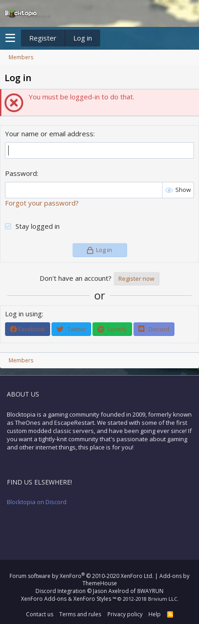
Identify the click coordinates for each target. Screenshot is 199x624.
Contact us (39, 614)
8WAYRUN (150, 591)
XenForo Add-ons (43, 599)
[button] (10, 38)
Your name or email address (49, 133)
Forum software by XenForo (81, 576)
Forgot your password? (42, 202)
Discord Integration (61, 591)
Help (154, 614)
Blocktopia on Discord (36, 502)
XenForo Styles (92, 599)
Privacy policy (125, 614)
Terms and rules (80, 614)
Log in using (23, 313)
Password (21, 173)
